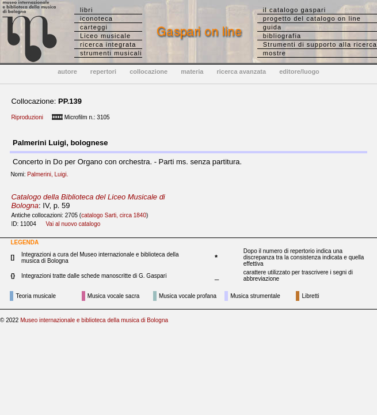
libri (86, 9)
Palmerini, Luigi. (50, 174)
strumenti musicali (111, 53)
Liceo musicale (105, 35)
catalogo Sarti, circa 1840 (113, 215)
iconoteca (96, 18)
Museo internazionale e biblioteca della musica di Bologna (94, 320)
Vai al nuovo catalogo (72, 224)
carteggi (94, 27)
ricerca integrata (108, 44)
